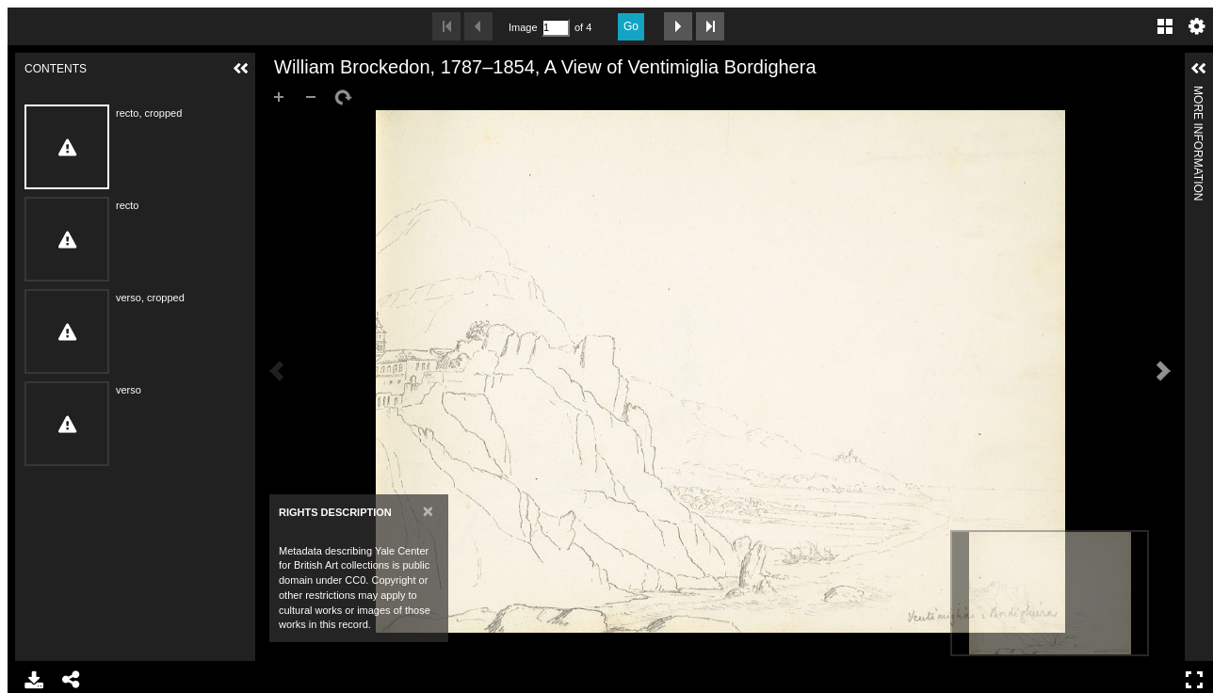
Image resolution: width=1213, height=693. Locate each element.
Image (523, 27)
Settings (1197, 26)
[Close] (428, 511)
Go (631, 26)
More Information (1198, 94)
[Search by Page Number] (556, 28)
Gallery (1165, 26)
